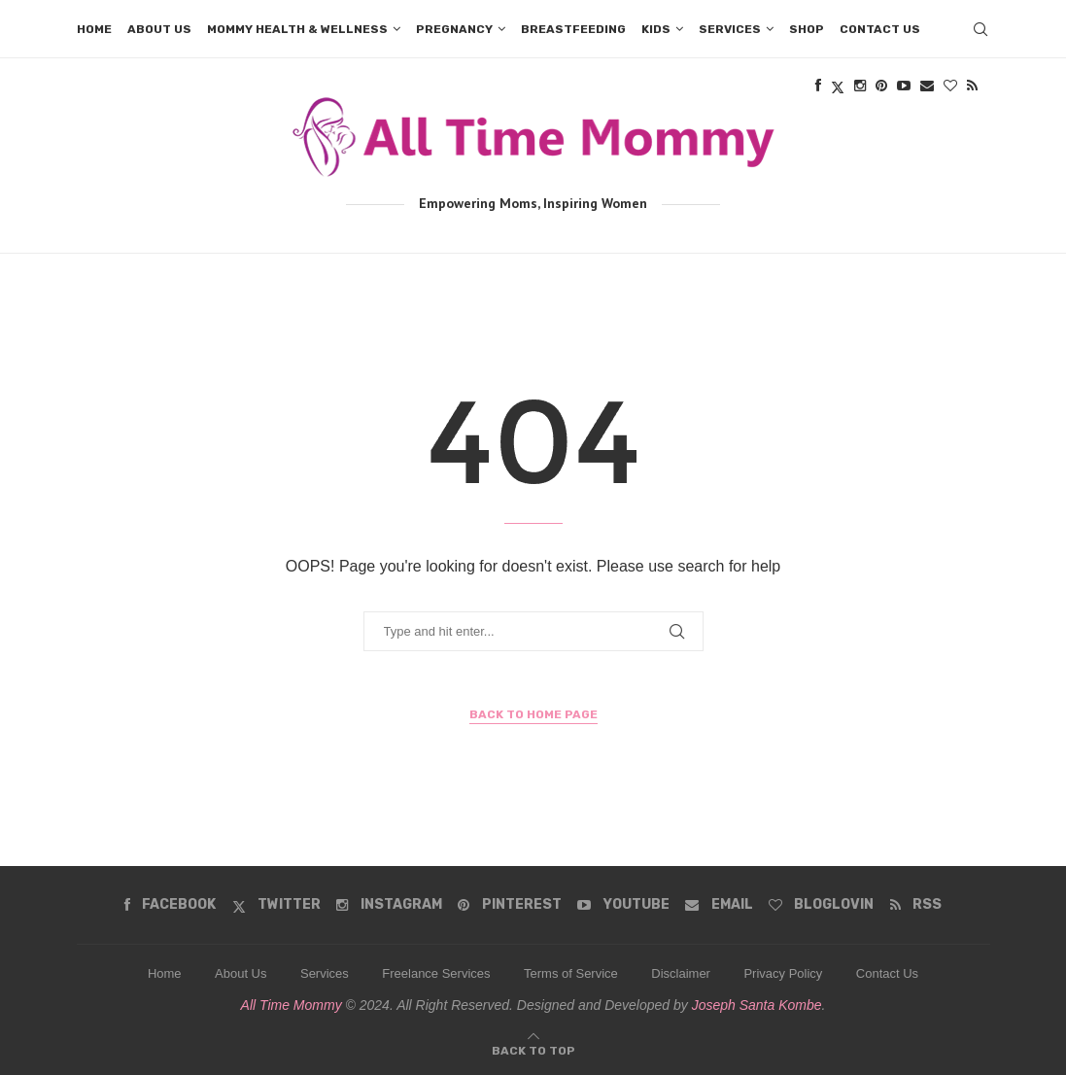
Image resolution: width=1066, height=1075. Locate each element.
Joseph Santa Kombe (757, 1005)
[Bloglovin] (821, 905)
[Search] (980, 29)
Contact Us (887, 973)
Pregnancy (454, 29)
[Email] (718, 905)
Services (730, 29)
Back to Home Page (533, 714)
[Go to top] (533, 1049)
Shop (806, 29)
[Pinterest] (509, 905)
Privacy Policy (782, 973)
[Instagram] (388, 905)
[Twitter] (276, 905)
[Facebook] (170, 905)
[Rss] (916, 905)
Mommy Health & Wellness (297, 29)
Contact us (880, 29)
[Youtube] (623, 905)
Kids (656, 29)
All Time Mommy (291, 1005)
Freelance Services (436, 973)
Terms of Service (571, 973)
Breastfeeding (573, 29)
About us (159, 29)
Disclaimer (680, 973)
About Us (240, 973)
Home (94, 29)
